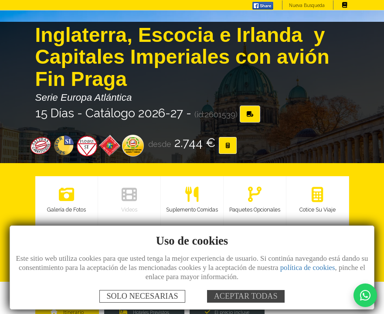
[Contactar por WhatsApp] (365, 295)
